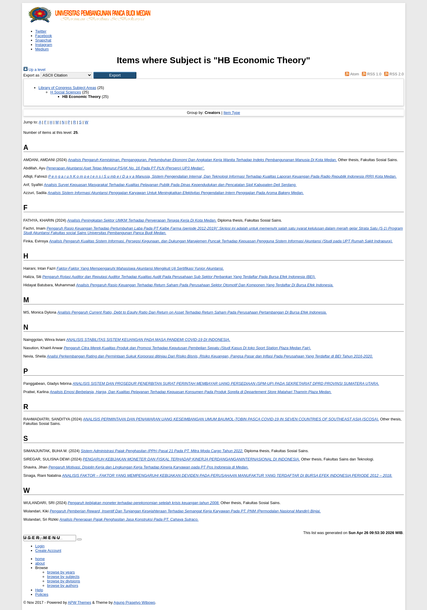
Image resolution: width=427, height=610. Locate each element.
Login (40, 546)
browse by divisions (63, 581)
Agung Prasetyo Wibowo (134, 602)
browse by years (61, 572)
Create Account (48, 550)
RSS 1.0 (371, 74)
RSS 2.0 (393, 74)
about (40, 563)
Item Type (231, 112)
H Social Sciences (66, 92)
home (40, 559)
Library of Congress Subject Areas (67, 87)
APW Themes (79, 602)
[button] (114, 75)
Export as (31, 75)
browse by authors (62, 585)
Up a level (34, 69)
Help (39, 590)
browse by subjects (63, 576)
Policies (41, 594)
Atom (351, 74)
